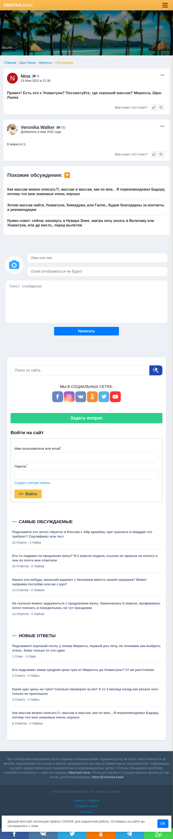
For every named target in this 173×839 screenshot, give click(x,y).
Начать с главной (86, 800)
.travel (17, 5)
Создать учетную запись (32, 483)
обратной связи (79, 772)
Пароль (20, 465)
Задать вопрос (86, 417)
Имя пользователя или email (37, 448)
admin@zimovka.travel (107, 777)
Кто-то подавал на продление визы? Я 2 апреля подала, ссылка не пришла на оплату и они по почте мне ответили (85, 558)
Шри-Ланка (27, 62)
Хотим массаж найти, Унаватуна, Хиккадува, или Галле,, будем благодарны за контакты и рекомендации (85, 207)
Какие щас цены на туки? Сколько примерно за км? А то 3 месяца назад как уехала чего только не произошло (85, 691)
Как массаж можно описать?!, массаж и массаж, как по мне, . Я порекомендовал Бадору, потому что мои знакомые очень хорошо (86, 191)
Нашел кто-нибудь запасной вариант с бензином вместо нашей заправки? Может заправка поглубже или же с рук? (79, 582)
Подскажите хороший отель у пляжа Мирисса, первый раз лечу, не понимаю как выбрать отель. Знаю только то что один (86, 648)
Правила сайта (86, 806)
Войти (28, 494)
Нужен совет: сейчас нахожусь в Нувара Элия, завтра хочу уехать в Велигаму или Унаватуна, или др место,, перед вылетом (80, 223)
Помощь (86, 812)
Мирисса (45, 62)
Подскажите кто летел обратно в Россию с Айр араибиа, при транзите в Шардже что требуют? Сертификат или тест (82, 534)
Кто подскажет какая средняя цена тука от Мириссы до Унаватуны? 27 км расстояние (83, 670)
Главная (10, 62)
